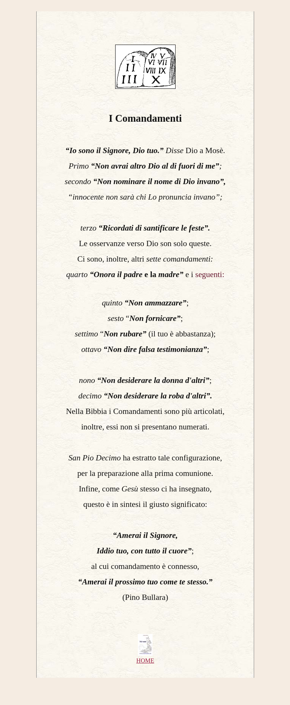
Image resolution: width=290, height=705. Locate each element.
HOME (145, 660)
